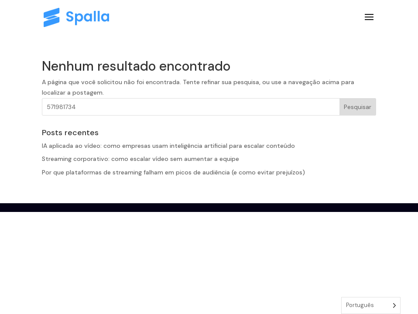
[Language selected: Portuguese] (371, 305)
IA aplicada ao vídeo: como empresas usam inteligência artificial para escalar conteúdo (168, 146)
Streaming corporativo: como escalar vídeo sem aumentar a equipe (140, 159)
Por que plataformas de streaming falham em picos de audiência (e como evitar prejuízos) (173, 172)
